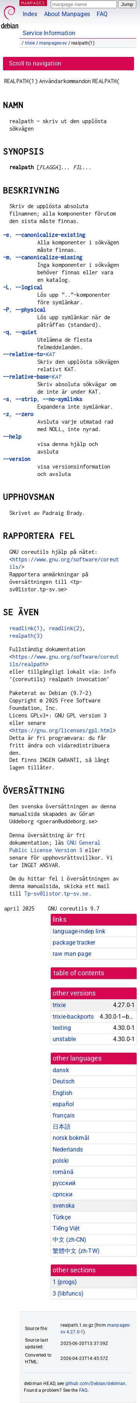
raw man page (72, 953)
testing (62, 1027)
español (63, 1104)
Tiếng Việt (66, 1228)
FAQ (102, 14)
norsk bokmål (71, 1137)
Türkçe (62, 1217)
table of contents (79, 973)
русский (64, 1183)
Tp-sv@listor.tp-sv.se (56, 893)
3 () (68, 1293)
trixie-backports (73, 1016)
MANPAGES (33, 2)
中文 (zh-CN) (70, 1239)
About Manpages (67, 14)
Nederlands (68, 1149)
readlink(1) (26, 628)
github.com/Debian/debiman (95, 1383)
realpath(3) (26, 635)
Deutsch (64, 1081)
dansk (61, 1070)
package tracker (74, 942)
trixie (30, 43)
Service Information (49, 33)
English (62, 1093)
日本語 (62, 1126)
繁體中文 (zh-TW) (76, 1250)
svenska (64, 1205)
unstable (64, 1039)
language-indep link (79, 931)
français (64, 1115)
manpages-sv (53, 43)
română (63, 1171)
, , (42, 399)
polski (61, 1160)
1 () (65, 1281)
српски (62, 1194)
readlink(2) (66, 628)
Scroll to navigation (35, 63)
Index (30, 14)
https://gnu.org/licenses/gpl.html (62, 730)
